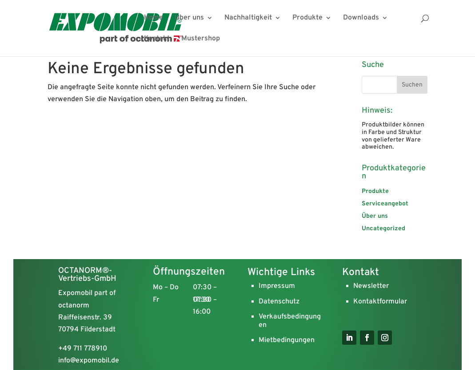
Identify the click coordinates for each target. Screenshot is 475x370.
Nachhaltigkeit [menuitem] (248, 18)
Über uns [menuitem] (189, 18)
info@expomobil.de (88, 360)
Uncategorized (383, 228)
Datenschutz (279, 301)
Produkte (375, 191)
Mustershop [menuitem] (200, 39)
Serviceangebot (385, 204)
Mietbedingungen (287, 340)
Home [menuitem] (153, 18)
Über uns (375, 216)
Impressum (277, 286)
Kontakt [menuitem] (157, 39)
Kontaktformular (380, 301)
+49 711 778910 (82, 348)
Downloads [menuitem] (361, 18)
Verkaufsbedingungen (290, 321)
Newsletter (371, 286)
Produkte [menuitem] (307, 18)
